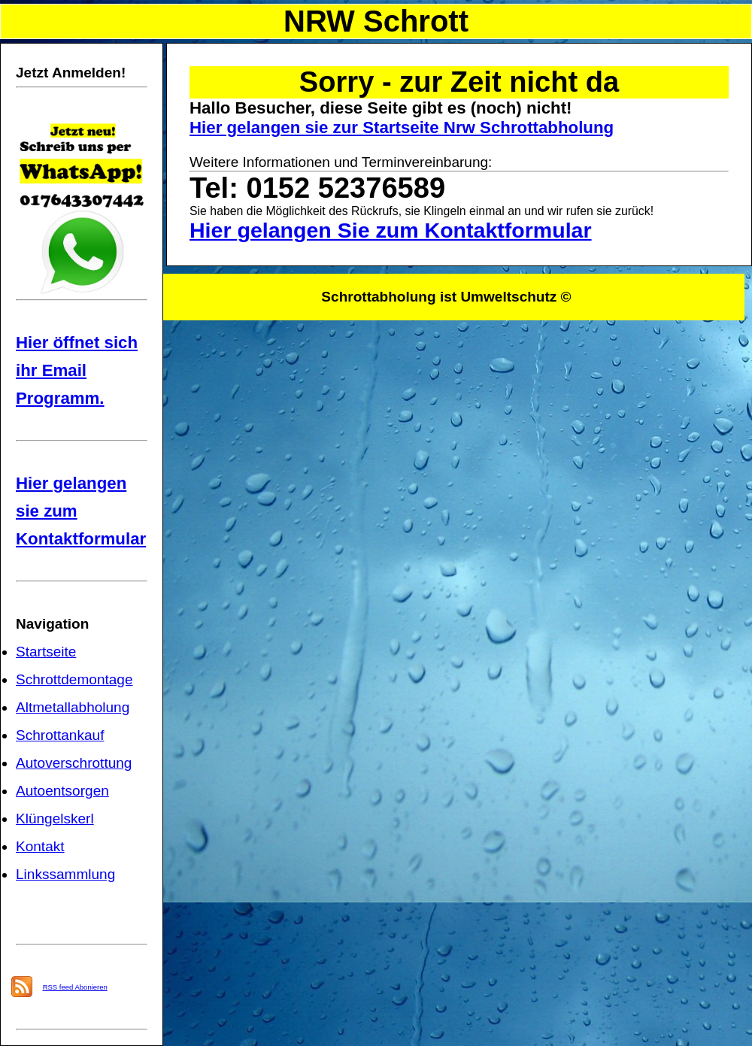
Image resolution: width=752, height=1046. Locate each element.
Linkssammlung (65, 874)
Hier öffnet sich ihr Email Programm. (77, 370)
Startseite (46, 651)
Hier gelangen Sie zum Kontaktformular (391, 230)
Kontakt (40, 846)
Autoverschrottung (74, 763)
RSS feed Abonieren (75, 987)
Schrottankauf (60, 735)
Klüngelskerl (55, 818)
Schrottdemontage (74, 679)
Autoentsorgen (62, 791)
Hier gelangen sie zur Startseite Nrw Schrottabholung (402, 127)
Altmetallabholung (72, 707)
